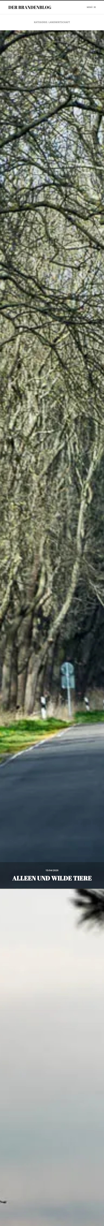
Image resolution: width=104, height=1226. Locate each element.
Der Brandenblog (29, 7)
